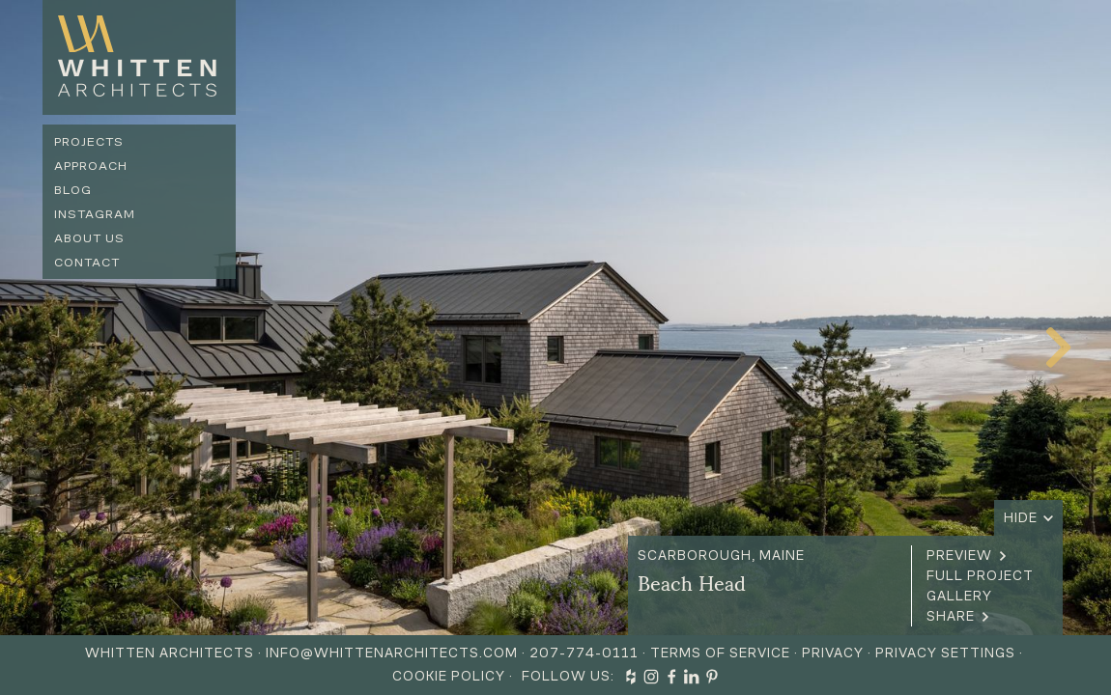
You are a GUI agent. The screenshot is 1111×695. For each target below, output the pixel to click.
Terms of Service (720, 653)
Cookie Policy (448, 676)
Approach (91, 165)
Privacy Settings (945, 653)
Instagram (94, 214)
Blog (73, 189)
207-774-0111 (584, 653)
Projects (89, 141)
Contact (87, 262)
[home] (139, 57)
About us (89, 238)
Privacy (833, 653)
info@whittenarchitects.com (392, 653)
